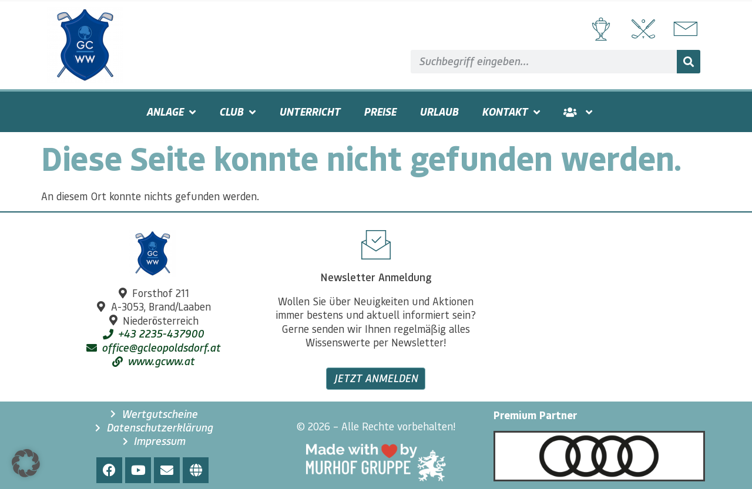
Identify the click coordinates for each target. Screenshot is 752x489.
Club (237, 112)
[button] (26, 463)
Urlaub (438, 111)
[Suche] (688, 61)
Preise (380, 111)
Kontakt (511, 112)
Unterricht (309, 111)
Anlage (171, 112)
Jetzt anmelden (376, 378)
